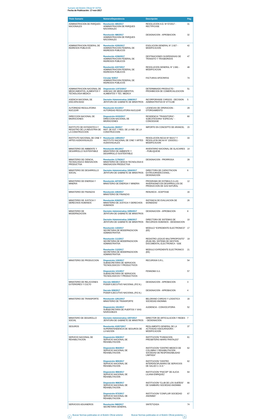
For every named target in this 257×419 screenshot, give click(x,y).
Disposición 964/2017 (113, 348)
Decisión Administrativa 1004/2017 (120, 170)
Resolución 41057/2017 (114, 326)
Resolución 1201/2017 (114, 299)
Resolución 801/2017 (113, 149)
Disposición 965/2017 (113, 361)
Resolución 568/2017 (113, 404)
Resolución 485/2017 (113, 24)
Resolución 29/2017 (112, 127)
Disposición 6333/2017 (114, 116)
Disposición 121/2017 (113, 271)
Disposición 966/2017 (113, 372)
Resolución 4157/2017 (114, 67)
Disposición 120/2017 (113, 260)
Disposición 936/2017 (113, 337)
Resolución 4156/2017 (114, 56)
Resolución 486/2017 (113, 35)
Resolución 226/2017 (113, 192)
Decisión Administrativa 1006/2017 (120, 219)
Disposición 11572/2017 (115, 89)
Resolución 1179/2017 (114, 159)
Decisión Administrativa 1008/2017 (120, 99)
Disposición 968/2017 (113, 383)
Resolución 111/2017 (113, 239)
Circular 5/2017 (110, 78)
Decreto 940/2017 (111, 282)
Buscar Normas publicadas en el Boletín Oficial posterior (157, 415)
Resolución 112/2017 (113, 249)
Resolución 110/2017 (113, 228)
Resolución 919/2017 (113, 200)
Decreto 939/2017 (111, 290)
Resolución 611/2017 (113, 108)
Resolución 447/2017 (113, 181)
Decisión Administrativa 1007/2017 (120, 318)
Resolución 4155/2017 (114, 45)
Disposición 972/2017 (113, 393)
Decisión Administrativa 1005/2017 (120, 211)
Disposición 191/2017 (113, 307)
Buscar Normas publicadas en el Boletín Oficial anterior (98, 415)
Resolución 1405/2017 (114, 138)
